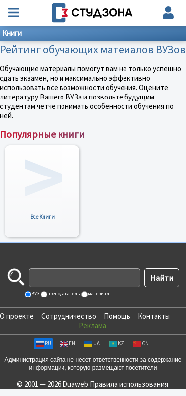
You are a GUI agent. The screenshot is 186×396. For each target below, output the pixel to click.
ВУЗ (34, 293)
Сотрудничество (68, 316)
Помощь (117, 316)
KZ (116, 343)
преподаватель (63, 293)
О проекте (17, 316)
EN (67, 343)
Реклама (92, 325)
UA (92, 343)
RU (43, 343)
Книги (12, 33)
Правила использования (129, 384)
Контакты (154, 316)
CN (141, 343)
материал (98, 293)
